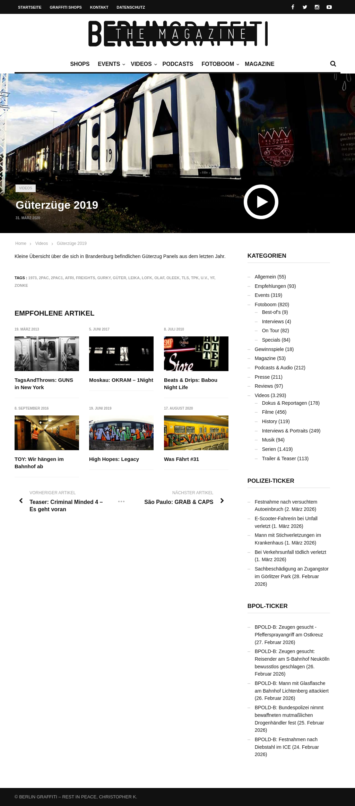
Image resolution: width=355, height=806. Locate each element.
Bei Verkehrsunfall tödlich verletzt (290, 552)
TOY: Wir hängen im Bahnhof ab (39, 462)
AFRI (69, 278)
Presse (262, 377)
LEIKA (134, 278)
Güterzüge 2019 (72, 243)
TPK (195, 278)
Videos (143, 64)
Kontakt (99, 7)
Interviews (273, 321)
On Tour (270, 330)
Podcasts (178, 64)
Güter (119, 278)
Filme (268, 412)
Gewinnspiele (269, 349)
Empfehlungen (270, 286)
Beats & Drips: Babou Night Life (190, 383)
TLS (185, 278)
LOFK (147, 278)
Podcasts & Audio (274, 367)
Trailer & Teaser (279, 458)
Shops (79, 64)
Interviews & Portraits (285, 431)
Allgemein (265, 277)
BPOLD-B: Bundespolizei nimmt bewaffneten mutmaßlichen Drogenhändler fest (289, 715)
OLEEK (173, 278)
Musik (268, 440)
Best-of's (271, 312)
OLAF (159, 278)
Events (110, 64)
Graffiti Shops (66, 7)
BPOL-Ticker (268, 606)
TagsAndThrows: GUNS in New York (44, 383)
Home (20, 243)
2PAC (44, 278)
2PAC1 (57, 278)
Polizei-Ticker (271, 481)
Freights (85, 278)
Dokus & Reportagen (284, 403)
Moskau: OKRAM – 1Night (121, 380)
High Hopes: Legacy (114, 459)
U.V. (204, 278)
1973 (32, 278)
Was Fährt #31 (181, 459)
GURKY (104, 278)
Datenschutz (131, 7)
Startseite (30, 7)
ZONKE (21, 285)
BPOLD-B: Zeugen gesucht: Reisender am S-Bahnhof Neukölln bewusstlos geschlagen (292, 659)
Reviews (264, 386)
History (269, 421)
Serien (269, 449)
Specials (271, 340)
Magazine (259, 64)
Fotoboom (219, 64)
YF (212, 278)
